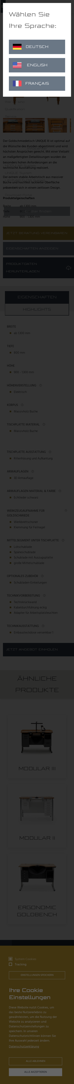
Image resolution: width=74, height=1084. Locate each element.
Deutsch (30, 46)
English (30, 65)
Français (31, 83)
